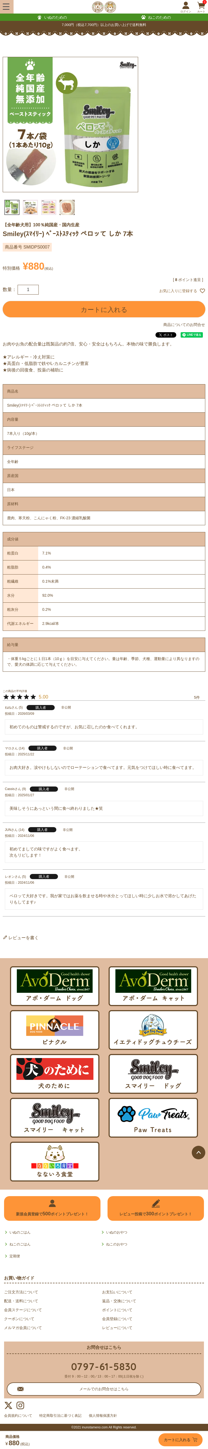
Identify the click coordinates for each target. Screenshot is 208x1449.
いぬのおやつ (116, 1232)
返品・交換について (119, 1301)
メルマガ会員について (23, 1328)
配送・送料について (21, 1301)
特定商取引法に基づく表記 (65, 1416)
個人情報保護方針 (111, 1416)
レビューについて (117, 1328)
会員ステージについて (23, 1310)
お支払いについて (117, 1292)
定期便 (14, 1256)
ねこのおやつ (116, 1244)
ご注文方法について (21, 1292)
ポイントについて (117, 1310)
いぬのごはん (20, 1232)
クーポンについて (19, 1319)
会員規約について (19, 1416)
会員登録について (117, 1319)
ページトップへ (198, 1152)
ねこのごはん (20, 1244)
